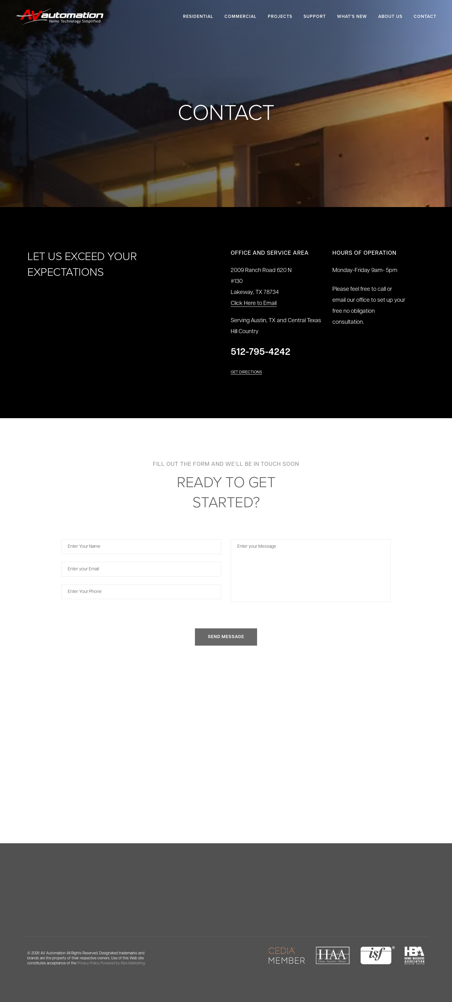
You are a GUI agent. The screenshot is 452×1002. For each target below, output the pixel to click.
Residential (198, 16)
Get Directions (246, 372)
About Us (390, 16)
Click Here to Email (254, 303)
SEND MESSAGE (226, 637)
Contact (425, 16)
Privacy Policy (88, 963)
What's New (352, 16)
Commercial (240, 16)
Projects (280, 16)
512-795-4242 (260, 352)
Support (315, 16)
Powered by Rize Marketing (122, 963)
